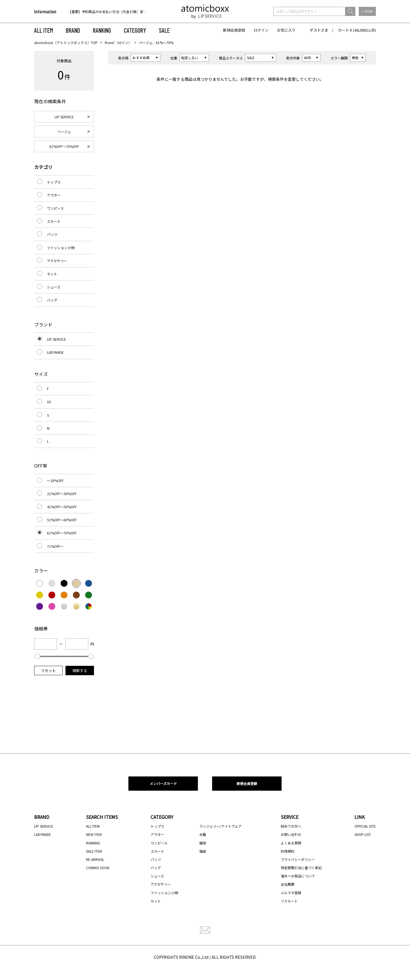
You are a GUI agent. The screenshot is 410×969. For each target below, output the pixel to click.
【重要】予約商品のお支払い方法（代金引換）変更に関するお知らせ (121, 11)
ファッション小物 (60, 247)
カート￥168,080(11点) (357, 30)
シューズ (53, 286)
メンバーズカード (163, 783)
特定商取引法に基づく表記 (301, 867)
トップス (54, 181)
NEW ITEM (94, 834)
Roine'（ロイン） (118, 42)
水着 (202, 834)
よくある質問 (291, 842)
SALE (164, 30)
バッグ (52, 299)
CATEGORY (135, 30)
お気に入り (286, 30)
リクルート (289, 900)
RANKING (102, 30)
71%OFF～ (55, 546)
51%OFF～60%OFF (62, 519)
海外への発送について (298, 875)
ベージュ (64, 131)
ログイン (261, 30)
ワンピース (55, 208)
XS (49, 401)
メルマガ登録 (291, 892)
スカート (54, 221)
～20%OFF (55, 480)
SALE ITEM (94, 851)
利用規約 (287, 851)
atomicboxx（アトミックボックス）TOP (66, 42)
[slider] (37, 656)
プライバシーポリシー (298, 859)
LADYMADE (55, 352)
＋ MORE (367, 11)
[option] (104, 11)
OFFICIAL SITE (365, 826)
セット (52, 273)
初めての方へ (291, 826)
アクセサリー (57, 260)
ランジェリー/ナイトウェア (220, 826)
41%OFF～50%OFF (62, 506)
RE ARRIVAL (95, 859)
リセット (48, 670)
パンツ (52, 234)
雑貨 (202, 842)
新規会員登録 (234, 30)
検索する (79, 670)
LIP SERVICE (64, 116)
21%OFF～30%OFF (62, 493)
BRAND (73, 30)
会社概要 (287, 884)
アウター (54, 195)
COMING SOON (97, 867)
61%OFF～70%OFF (64, 146)
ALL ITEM (43, 30)
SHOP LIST (362, 834)
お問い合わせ (291, 834)
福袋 (202, 851)
